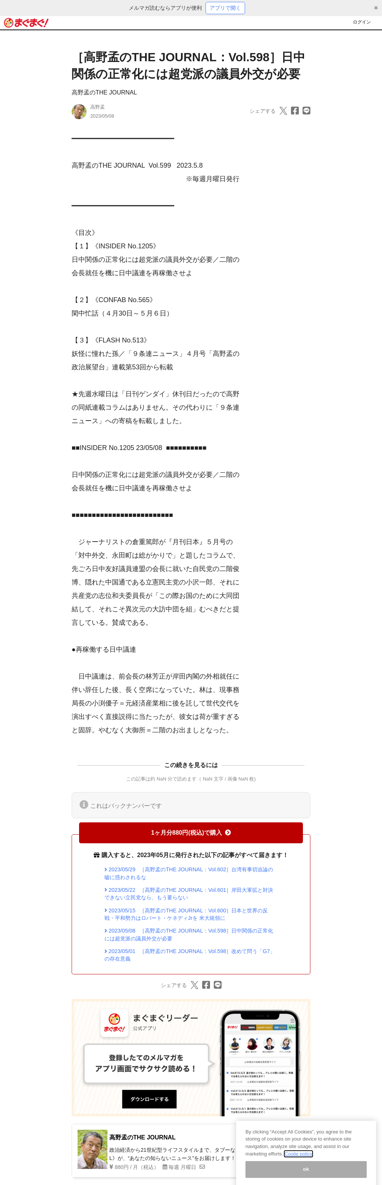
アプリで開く (225, 8)
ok (306, 1175)
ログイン (362, 22)
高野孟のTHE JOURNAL (104, 92)
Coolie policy (298, 1159)
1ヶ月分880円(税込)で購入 (191, 832)
